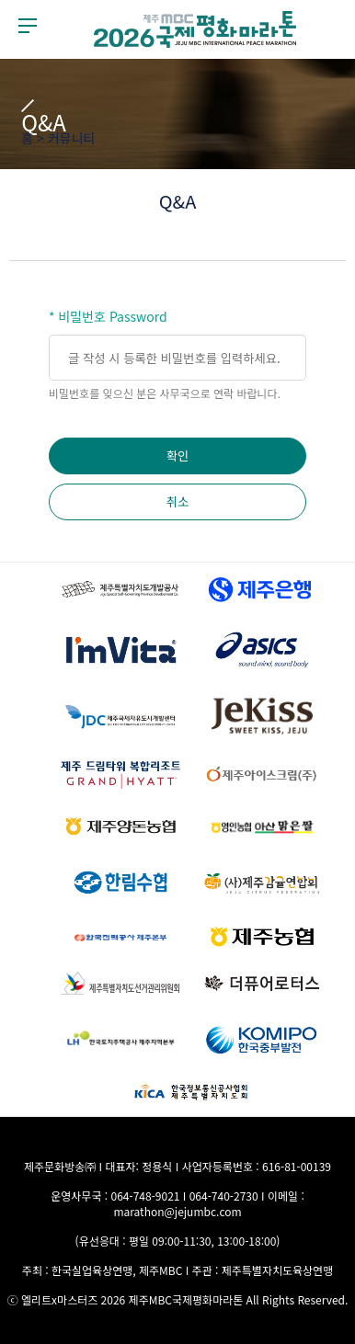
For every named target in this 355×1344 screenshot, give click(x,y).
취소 (177, 501)
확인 (177, 455)
